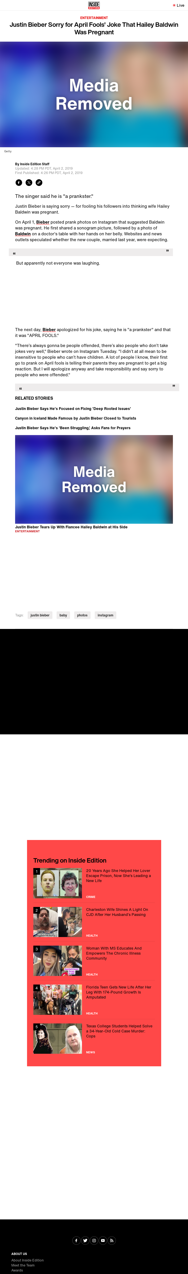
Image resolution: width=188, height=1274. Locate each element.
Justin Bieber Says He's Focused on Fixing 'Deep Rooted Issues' (73, 408)
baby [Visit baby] (63, 615)
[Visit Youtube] (103, 1241)
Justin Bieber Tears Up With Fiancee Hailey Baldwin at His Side (71, 526)
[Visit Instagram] (94, 1241)
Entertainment (94, 17)
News (90, 1052)
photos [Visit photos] (82, 615)
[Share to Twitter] (29, 183)
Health (92, 935)
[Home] (94, 5)
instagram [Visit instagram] (105, 615)
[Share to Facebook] (19, 183)
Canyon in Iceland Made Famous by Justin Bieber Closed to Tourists (75, 418)
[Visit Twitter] (85, 1241)
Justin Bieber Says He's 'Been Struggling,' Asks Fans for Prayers (73, 427)
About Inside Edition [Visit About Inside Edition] (27, 1260)
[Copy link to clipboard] (39, 183)
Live (181, 5)
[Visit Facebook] (76, 1241)
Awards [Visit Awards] (17, 1270)
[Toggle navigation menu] (5, 5)
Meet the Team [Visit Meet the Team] (23, 1265)
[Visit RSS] (112, 1241)
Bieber (42, 222)
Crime (90, 896)
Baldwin (23, 234)
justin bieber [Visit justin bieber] (40, 615)
